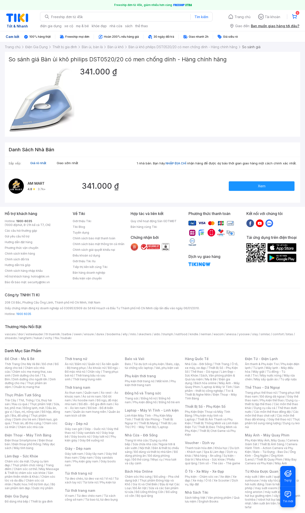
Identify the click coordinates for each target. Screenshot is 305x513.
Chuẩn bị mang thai (26, 387)
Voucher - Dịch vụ (199, 443)
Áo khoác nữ (97, 368)
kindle (194, 334)
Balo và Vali (134, 359)
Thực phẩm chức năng (27, 465)
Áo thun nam (73, 392)
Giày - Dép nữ (76, 424)
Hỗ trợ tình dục (39, 484)
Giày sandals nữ (88, 432)
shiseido (11, 338)
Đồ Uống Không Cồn (149, 492)
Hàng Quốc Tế (196, 359)
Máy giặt (258, 371)
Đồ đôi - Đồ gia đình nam (95, 404)
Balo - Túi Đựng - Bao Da (270, 452)
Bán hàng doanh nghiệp (89, 272)
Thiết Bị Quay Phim (269, 459)
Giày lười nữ (100, 436)
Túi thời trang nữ (78, 473)
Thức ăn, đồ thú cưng (26, 423)
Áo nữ (69, 364)
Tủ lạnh (258, 368)
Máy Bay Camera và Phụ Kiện (271, 461)
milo (133, 334)
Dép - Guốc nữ (95, 429)
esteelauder (34, 334)
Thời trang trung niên (87, 379)
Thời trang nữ (76, 359)
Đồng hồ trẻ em (169, 402)
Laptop (163, 427)
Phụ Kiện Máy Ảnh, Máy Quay (265, 440)
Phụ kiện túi (108, 482)
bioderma (113, 334)
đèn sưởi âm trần (264, 503)
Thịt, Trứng (26, 400)
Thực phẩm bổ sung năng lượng (272, 421)
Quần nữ (93, 364)
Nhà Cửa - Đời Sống (141, 435)
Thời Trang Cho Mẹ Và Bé (22, 364)
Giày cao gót (73, 429)
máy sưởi (251, 476)
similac (265, 334)
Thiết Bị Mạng (148, 423)
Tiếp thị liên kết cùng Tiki (90, 267)
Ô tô (208, 480)
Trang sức (132, 398)
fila (57, 338)
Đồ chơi (47, 364)
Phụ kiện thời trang (140, 376)
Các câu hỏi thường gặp (21, 230)
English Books (209, 501)
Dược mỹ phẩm (42, 488)
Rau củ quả (19, 404)
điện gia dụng (50, 26)
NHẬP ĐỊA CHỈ (176, 163)
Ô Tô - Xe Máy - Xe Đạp (204, 471)
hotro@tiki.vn (40, 276)
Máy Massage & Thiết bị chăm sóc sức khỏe (32, 471)
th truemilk (53, 334)
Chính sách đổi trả (17, 259)
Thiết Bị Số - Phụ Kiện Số (205, 406)
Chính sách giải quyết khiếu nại (94, 249)
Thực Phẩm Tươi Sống (23, 395)
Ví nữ (108, 478)
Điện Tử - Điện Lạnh (261, 359)
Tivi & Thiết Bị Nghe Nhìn (209, 392)
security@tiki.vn (39, 282)
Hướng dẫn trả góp (17, 265)
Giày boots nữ (80, 436)
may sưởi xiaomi (266, 488)
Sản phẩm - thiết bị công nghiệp (212, 389)
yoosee (244, 334)
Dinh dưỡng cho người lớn (29, 379)
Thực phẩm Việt (40, 404)
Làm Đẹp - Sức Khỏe (21, 456)
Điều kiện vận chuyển (87, 278)
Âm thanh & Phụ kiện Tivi (262, 364)
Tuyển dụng (81, 232)
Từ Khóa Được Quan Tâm (265, 471)
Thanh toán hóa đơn (198, 448)
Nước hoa (20, 484)
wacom (219, 334)
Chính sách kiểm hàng (20, 253)
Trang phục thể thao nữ (261, 392)
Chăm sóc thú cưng (138, 476)
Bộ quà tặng (145, 495)
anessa (231, 334)
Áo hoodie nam (83, 400)
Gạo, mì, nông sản (27, 412)
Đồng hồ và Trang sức (143, 393)
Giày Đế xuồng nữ (92, 440)
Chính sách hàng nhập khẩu (24, 270)
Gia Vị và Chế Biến (145, 484)
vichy (48, 338)
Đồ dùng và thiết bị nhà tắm (153, 452)
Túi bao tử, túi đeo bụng (101, 499)
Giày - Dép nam (78, 448)
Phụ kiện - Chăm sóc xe (201, 476)
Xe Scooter (221, 480)
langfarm (25, 338)
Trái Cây (10, 400)
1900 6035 (23, 314)
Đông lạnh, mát (33, 408)
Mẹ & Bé (211, 379)
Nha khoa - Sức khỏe (210, 459)
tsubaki (66, 338)
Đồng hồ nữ (149, 398)
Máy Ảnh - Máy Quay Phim (267, 435)
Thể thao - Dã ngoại (205, 371)
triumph (168, 334)
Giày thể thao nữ (279, 419)
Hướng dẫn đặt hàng (18, 242)
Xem (261, 186)
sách (128, 26)
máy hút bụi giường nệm (270, 493)
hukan (38, 338)
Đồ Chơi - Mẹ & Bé (20, 359)
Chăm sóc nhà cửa (30, 427)
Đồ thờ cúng (140, 459)
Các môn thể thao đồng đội (272, 412)
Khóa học (221, 448)
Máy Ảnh (281, 463)
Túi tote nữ (90, 482)
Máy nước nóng (270, 375)
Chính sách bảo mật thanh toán (94, 238)
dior (21, 334)
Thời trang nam (77, 387)
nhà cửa (116, 26)
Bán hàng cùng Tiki (144, 227)
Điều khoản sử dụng (86, 255)
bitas (289, 334)
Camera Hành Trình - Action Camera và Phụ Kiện (271, 448)
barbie (66, 334)
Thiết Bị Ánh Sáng (272, 444)
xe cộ (68, 26)
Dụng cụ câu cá (264, 408)
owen (78, 334)
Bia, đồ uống (20, 415)
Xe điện (225, 476)
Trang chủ (242, 17)
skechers (145, 334)
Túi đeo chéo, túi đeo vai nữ (84, 478)
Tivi (255, 375)
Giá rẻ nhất (38, 163)
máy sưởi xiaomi (276, 492)
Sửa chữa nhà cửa (145, 444)
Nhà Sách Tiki (196, 492)
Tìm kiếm (201, 17)
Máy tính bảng (23, 448)
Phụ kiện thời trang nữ (139, 381)
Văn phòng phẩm (219, 497)
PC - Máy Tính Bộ (144, 427)
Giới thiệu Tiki (82, 221)
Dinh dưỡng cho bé (26, 375)
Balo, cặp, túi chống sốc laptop (152, 366)
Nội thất (145, 448)
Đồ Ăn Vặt (140, 488)
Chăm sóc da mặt (17, 461)
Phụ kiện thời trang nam (150, 383)
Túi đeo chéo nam (89, 495)
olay (255, 334)
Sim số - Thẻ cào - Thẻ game (219, 463)
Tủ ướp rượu (288, 379)
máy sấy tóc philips (274, 480)
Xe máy (198, 480)
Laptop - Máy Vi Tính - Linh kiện (152, 410)
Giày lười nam (74, 453)
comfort (278, 334)
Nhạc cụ (157, 459)
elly (125, 334)
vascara (10, 334)
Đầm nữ (80, 364)
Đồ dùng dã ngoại (272, 396)
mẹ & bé (82, 26)
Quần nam (91, 392)
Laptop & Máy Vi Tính (217, 387)
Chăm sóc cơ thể (25, 469)
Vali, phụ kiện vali (167, 368)
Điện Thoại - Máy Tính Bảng (28, 435)
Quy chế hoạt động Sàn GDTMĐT (154, 221)
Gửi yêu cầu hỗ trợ (17, 236)
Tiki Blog (79, 227)
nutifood (181, 334)
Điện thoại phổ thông (26, 444)
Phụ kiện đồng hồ (145, 402)
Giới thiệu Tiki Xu (84, 261)
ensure (89, 334)
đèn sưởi (265, 476)
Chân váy (93, 371)
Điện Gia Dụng (16, 496)
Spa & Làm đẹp (214, 452)
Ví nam (69, 495)
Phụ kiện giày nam (85, 461)
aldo (157, 334)
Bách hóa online (205, 383)
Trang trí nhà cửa (136, 440)
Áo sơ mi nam (91, 396)
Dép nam (86, 457)
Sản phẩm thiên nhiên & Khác (29, 474)
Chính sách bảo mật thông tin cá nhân (98, 244)
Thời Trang (221, 364)
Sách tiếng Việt (195, 497)
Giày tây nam (94, 453)
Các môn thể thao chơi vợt (272, 413)
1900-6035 (24, 221)
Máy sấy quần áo (266, 379)
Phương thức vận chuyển (21, 248)
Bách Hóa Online (139, 471)
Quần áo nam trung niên (89, 412)
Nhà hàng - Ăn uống (207, 455)
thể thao (141, 26)
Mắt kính (162, 381)
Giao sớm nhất (67, 163)
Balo (128, 364)
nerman (206, 334)
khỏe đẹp (99, 26)
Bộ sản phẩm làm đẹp (30, 486)
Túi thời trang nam (80, 490)
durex (100, 334)
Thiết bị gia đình (42, 501)
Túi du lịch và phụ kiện (148, 364)
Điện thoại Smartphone (20, 440)
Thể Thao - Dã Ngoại (262, 387)
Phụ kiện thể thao (272, 400)
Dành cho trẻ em (25, 419)
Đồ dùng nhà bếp (16, 501)
